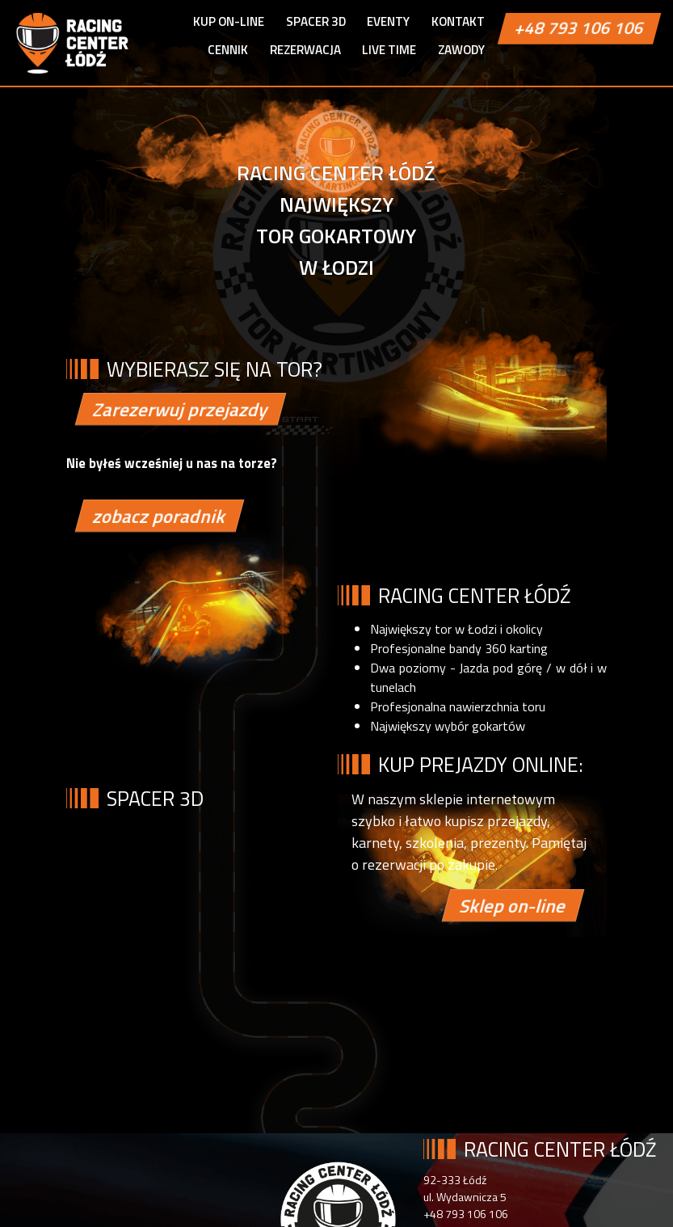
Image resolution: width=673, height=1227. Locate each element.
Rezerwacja (305, 49)
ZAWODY (461, 49)
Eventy (388, 21)
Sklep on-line (512, 906)
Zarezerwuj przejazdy (180, 410)
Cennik (228, 49)
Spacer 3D (316, 21)
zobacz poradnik (159, 516)
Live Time (389, 49)
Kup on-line (228, 21)
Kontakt (458, 21)
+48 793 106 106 (579, 28)
